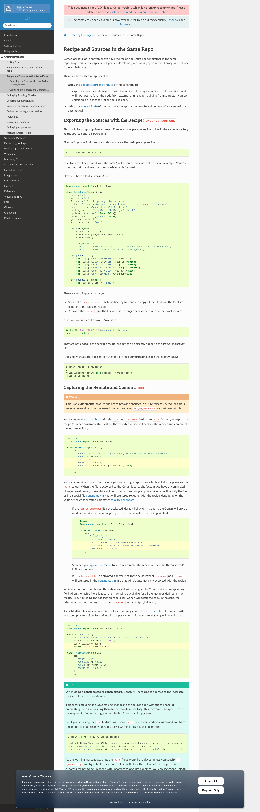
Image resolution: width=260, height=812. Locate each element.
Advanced (126, 24)
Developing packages (15, 143)
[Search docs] (27, 25)
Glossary (9, 207)
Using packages (12, 51)
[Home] (65, 35)
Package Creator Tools (18, 132)
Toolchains (12, 116)
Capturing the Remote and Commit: (29, 90)
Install (7, 40)
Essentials (173, 20)
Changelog (10, 212)
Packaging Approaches (18, 127)
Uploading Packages (15, 138)
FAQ (6, 202)
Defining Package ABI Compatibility (26, 106)
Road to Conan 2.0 (14, 218)
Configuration (12, 180)
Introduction (11, 35)
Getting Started (12, 46)
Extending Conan (13, 170)
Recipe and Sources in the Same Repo (25, 76)
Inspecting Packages (17, 122)
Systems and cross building (19, 164)
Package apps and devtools (19, 148)
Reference (9, 191)
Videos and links (13, 196)
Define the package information (24, 111)
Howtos (8, 186)
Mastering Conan (13, 159)
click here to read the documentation (139, 12)
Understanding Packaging (20, 100)
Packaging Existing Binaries (21, 95)
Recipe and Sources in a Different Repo (25, 69)
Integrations (11, 175)
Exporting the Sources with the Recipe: (29, 83)
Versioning (10, 154)
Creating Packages (12, 57)
